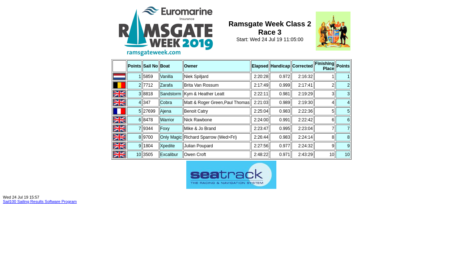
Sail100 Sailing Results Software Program (40, 201)
